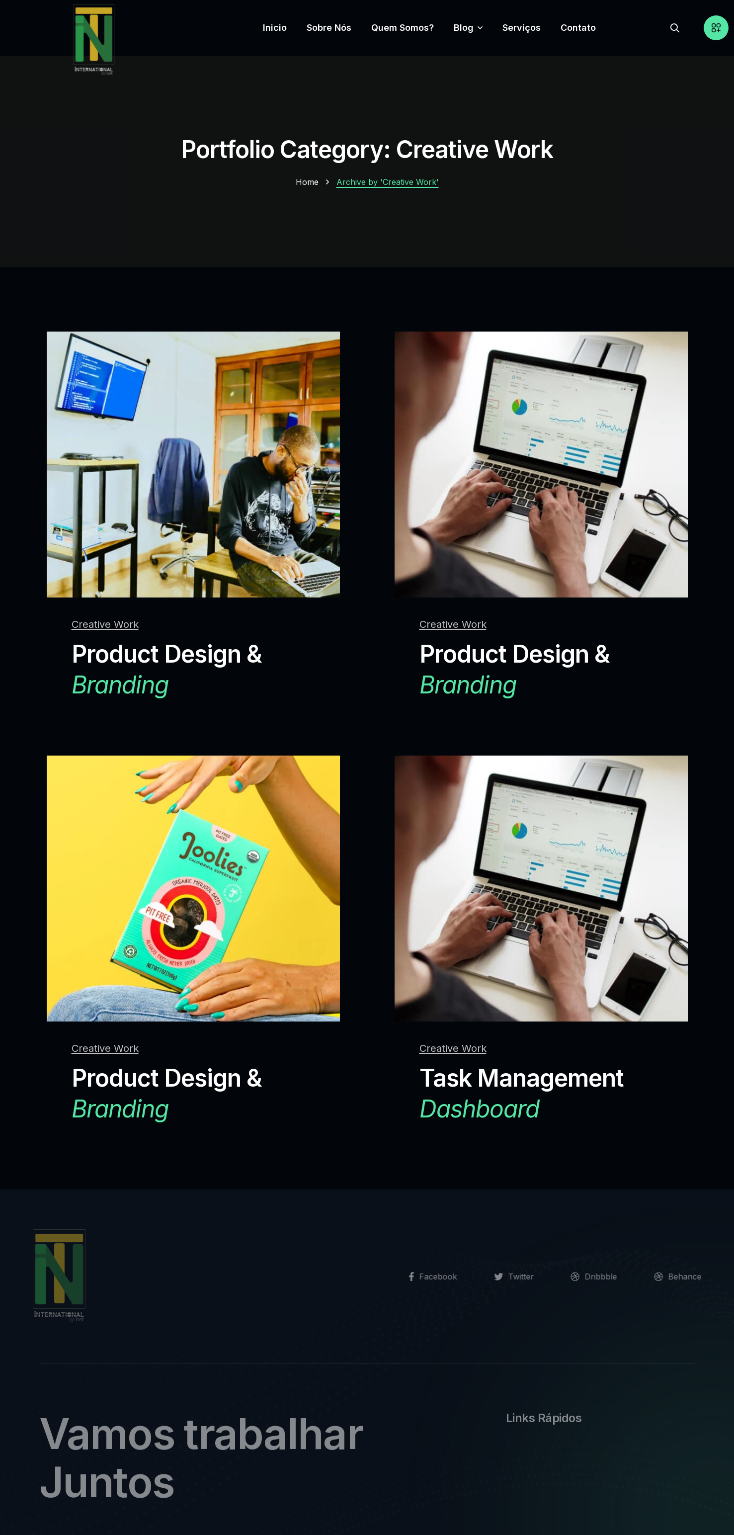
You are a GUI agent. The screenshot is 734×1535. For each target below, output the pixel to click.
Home (307, 182)
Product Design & (167, 670)
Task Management (521, 1094)
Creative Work (105, 624)
